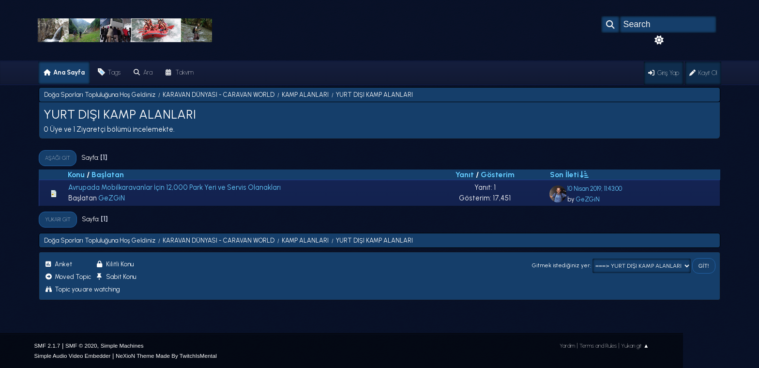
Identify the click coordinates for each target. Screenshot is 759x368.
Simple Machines (122, 345)
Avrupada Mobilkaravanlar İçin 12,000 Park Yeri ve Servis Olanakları (174, 187)
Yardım (567, 345)
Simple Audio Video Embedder (72, 356)
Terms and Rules (598, 345)
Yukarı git (58, 219)
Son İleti (569, 174)
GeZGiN (111, 198)
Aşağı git (57, 157)
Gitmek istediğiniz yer (561, 265)
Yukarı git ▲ (635, 345)
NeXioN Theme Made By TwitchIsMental (166, 356)
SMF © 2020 (81, 345)
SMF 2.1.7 (47, 345)
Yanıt (464, 174)
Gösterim (498, 174)
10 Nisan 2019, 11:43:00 (594, 188)
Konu (76, 174)
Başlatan (107, 174)
